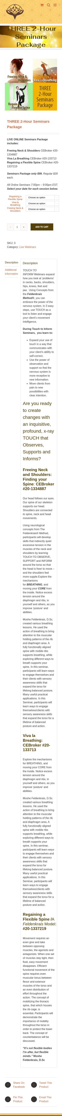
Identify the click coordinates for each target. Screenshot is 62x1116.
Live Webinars (27, 247)
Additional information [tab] (11, 271)
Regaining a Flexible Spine (15, 198)
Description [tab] (11, 262)
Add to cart (41, 226)
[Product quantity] (17, 227)
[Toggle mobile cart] (42, 5)
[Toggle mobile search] (48, 5)
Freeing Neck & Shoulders (15, 209)
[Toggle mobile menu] (55, 5)
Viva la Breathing (15, 203)
